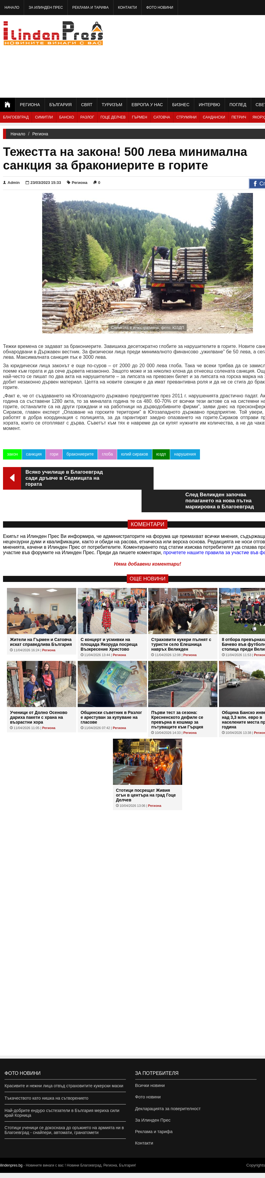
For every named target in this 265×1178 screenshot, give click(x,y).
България (60, 104)
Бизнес (180, 104)
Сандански (214, 117)
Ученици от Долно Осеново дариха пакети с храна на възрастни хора (38, 694)
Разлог (87, 117)
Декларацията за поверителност (167, 1110)
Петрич (239, 117)
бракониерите (80, 454)
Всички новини (149, 1085)
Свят (86, 104)
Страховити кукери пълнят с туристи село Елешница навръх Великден (181, 621)
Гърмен (139, 117)
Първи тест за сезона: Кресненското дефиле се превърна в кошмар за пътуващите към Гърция (177, 697)
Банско (66, 117)
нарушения (185, 454)
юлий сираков (134, 454)
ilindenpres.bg (11, 1170)
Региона (30, 104)
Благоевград (16, 117)
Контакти (127, 7)
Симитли (44, 117)
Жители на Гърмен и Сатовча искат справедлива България (41, 619)
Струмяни (186, 117)
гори (54, 454)
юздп (161, 454)
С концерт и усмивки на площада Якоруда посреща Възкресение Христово (109, 621)
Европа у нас (147, 104)
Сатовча (162, 117)
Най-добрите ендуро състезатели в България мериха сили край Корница (62, 1113)
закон (12, 454)
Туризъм (112, 104)
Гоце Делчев (113, 117)
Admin (11, 182)
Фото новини (159, 7)
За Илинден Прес (46, 7)
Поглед (237, 104)
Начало (12, 7)
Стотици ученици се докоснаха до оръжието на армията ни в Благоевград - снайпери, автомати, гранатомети (64, 1130)
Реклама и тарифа (90, 7)
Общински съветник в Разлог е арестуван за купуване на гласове (111, 694)
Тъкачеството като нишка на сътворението (46, 1098)
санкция (34, 454)
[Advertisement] (220, 55)
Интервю (209, 104)
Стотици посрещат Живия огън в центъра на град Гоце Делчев (146, 772)
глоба (107, 454)
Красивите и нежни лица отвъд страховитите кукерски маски (64, 1085)
